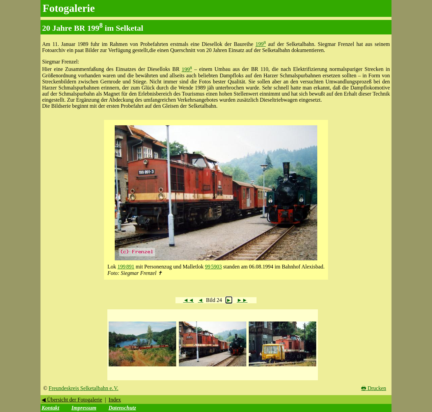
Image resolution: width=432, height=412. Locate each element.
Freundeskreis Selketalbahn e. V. (83, 388)
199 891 (125, 266)
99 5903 (213, 266)
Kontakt (50, 408)
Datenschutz (122, 408)
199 (260, 44)
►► (242, 300)
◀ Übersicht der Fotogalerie (72, 400)
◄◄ (188, 300)
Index (115, 400)
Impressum (84, 408)
